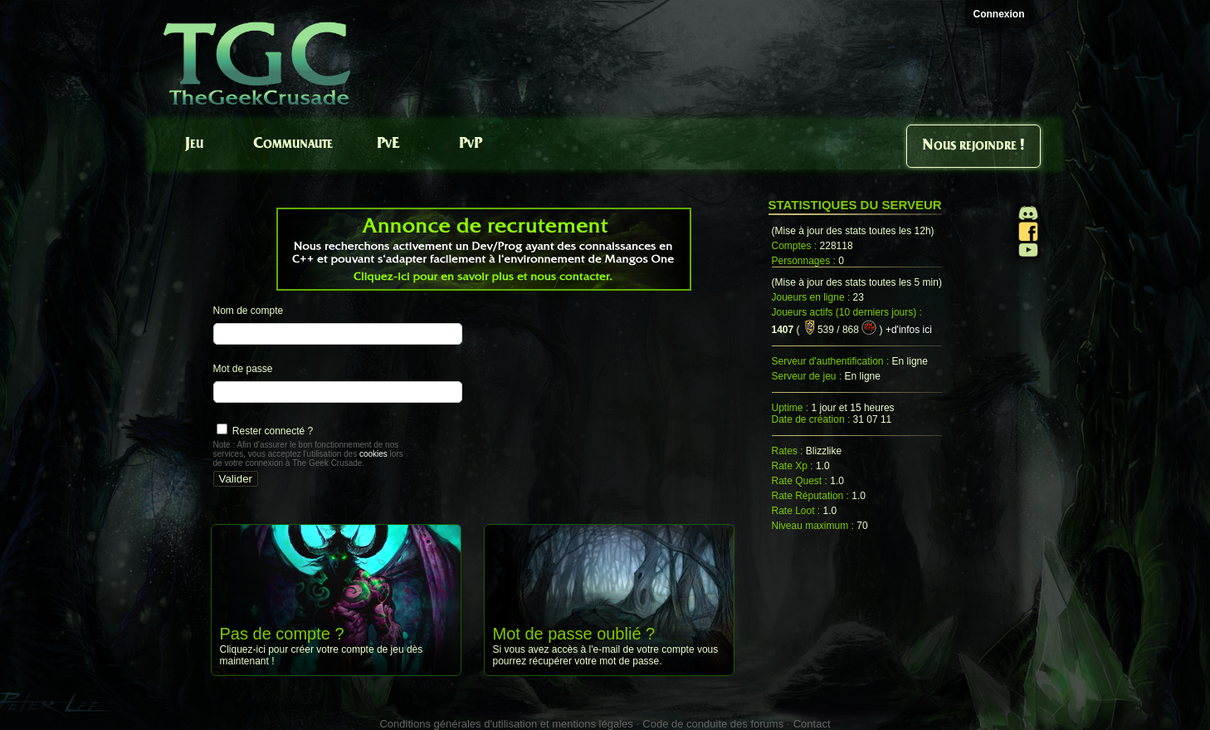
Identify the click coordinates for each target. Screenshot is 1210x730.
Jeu (194, 144)
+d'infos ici (909, 330)
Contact (812, 724)
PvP (470, 144)
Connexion (999, 14)
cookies (373, 453)
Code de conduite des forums (712, 724)
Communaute (293, 144)
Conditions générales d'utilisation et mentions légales (505, 724)
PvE (388, 144)
